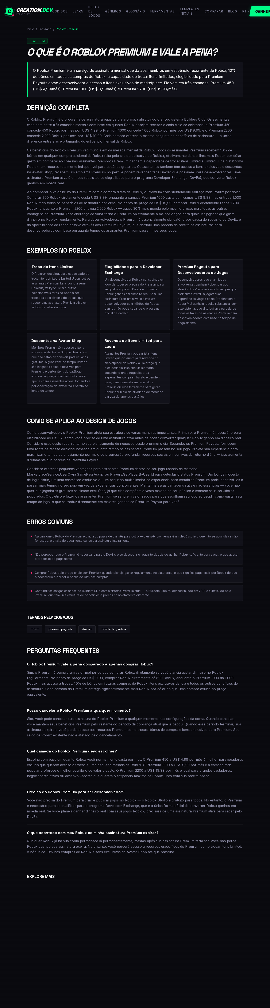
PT (246, 11)
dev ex (87, 629)
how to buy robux (114, 629)
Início (30, 29)
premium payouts (60, 629)
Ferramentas (162, 11)
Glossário (135, 11)
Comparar (214, 11)
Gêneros (113, 11)
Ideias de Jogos (94, 11)
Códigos (60, 11)
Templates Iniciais (190, 11)
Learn (78, 11)
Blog (232, 11)
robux (35, 629)
